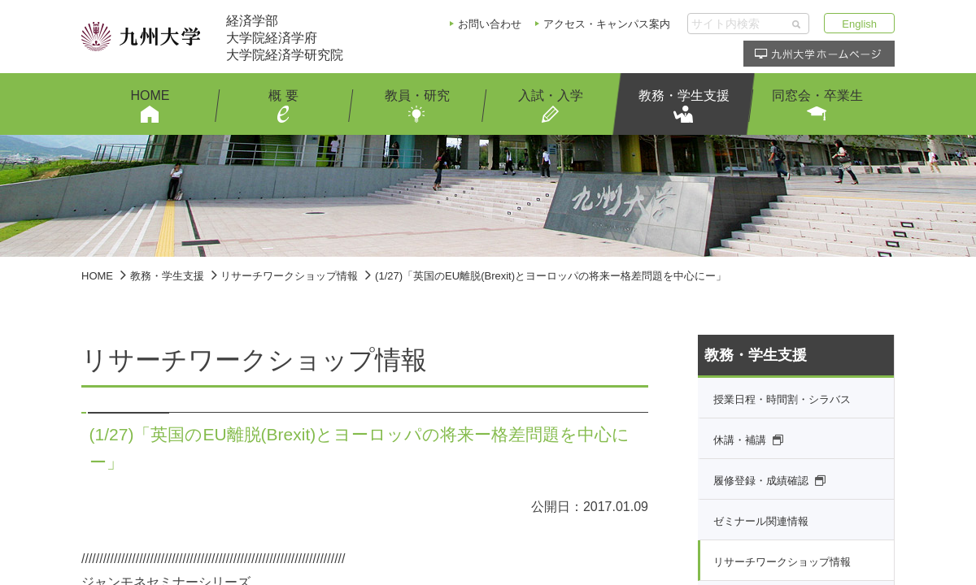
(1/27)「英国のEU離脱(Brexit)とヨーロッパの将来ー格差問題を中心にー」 (550, 276)
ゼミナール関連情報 (760, 521)
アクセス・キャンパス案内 (606, 24)
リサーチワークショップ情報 (289, 276)
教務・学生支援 (167, 276)
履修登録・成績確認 (760, 480)
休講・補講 (739, 440)
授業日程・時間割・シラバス (782, 399)
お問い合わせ (489, 24)
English (859, 24)
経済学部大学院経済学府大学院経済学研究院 (284, 38)
